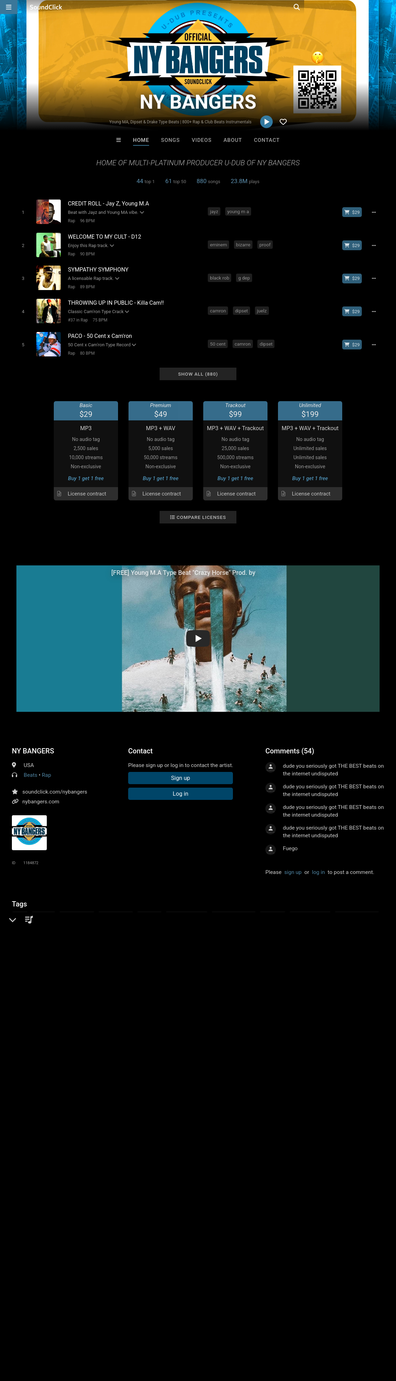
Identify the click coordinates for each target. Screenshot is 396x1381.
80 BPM (86, 347)
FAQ (29, 1339)
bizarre (244, 243)
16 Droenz (226, 1186)
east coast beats (186, 910)
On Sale (219, 1224)
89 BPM (86, 284)
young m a (239, 211)
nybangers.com (40, 795)
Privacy (166, 1339)
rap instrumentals (234, 910)
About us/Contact (62, 1339)
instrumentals (76, 910)
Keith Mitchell (285, 1186)
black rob (220, 275)
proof (265, 243)
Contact (267, 140)
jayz (215, 211)
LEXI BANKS (169, 1186)
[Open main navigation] (8, 7)
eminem (219, 243)
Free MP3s (132, 1224)
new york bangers (208, 922)
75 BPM (98, 315)
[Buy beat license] (354, 212)
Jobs (96, 1339)
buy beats (272, 910)
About (232, 140)
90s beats (81, 922)
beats (20, 910)
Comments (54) (289, 744)
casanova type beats (156, 922)
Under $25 (263, 1224)
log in (318, 866)
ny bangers (113, 922)
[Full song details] (376, 212)
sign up (293, 866)
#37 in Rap (77, 315)
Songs (170, 140)
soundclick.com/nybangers (54, 785)
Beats (30, 769)
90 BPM (86, 252)
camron (219, 307)
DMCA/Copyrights (130, 1339)
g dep (244, 275)
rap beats (149, 910)
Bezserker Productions (113, 1186)
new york (43, 910)
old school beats (310, 910)
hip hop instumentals (38, 922)
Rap (70, 220)
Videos (202, 140)
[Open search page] (389, 7)
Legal (188, 1339)
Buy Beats (176, 1224)
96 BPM (86, 220)
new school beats (357, 910)
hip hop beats (116, 910)
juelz (262, 307)
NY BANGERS (33, 744)
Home (141, 140)
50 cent (218, 338)
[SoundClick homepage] (46, 7)
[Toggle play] (22, 212)
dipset (242, 307)
